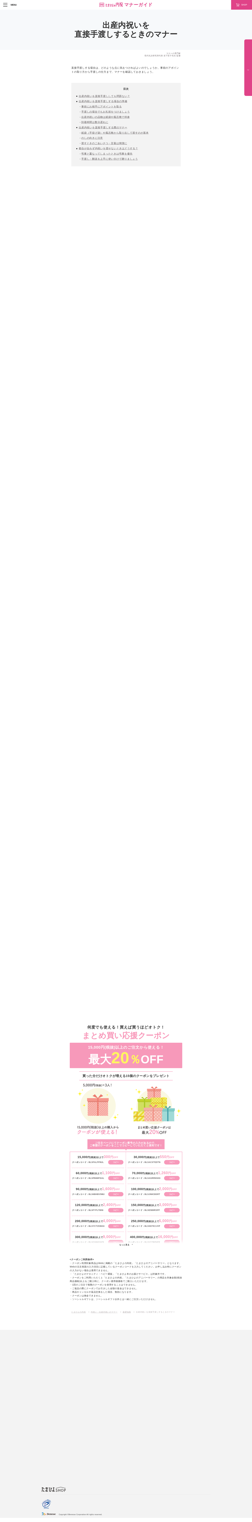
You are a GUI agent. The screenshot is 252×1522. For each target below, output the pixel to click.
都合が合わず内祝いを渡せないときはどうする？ (108, 150)
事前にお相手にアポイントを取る (101, 107)
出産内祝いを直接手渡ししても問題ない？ (104, 96)
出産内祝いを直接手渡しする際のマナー (103, 128)
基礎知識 (127, 1316)
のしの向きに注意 (92, 139)
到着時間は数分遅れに (94, 123)
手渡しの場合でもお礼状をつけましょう (105, 112)
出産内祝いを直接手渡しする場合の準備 (103, 101)
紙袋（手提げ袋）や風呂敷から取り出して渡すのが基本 (115, 134)
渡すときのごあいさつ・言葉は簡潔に (104, 145)
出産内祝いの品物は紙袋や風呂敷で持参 (105, 117)
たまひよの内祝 (78, 1316)
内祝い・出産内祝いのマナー (104, 1316)
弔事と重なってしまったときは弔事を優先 (106, 155)
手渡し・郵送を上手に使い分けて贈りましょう (109, 161)
